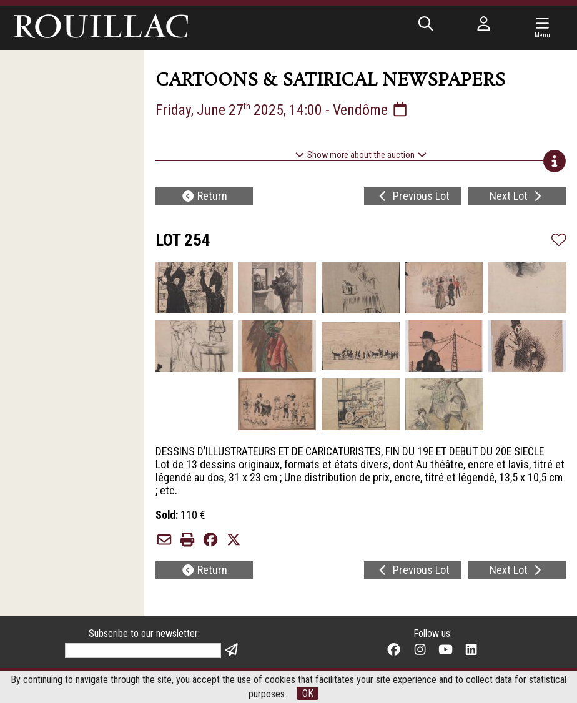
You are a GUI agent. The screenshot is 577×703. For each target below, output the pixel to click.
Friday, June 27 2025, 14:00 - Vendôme (282, 110)
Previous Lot (413, 196)
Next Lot (517, 196)
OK (307, 693)
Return (204, 196)
